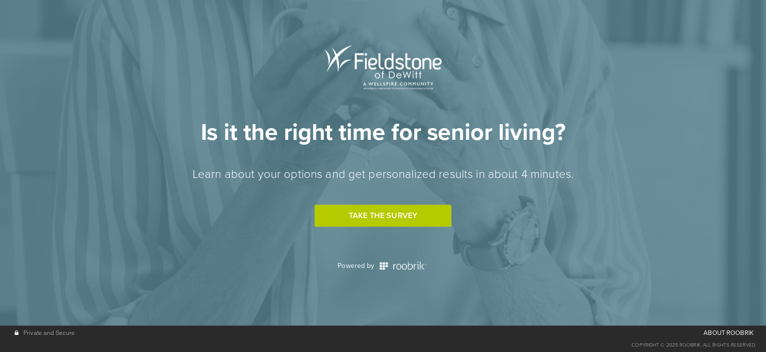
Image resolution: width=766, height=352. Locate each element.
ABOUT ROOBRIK (728, 333)
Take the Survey (383, 215)
